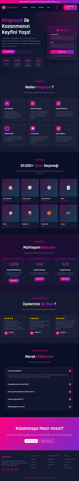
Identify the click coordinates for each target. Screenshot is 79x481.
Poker (49, 467)
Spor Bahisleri (51, 465)
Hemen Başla (8, 51)
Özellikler (24, 7)
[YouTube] (16, 469)
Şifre (51, 42)
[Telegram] (11, 469)
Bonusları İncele (46, 441)
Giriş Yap (57, 7)
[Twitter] (3, 469)
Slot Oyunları (51, 459)
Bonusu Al (14, 280)
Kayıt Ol (33, 462)
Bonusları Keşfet (24, 51)
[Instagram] (7, 469)
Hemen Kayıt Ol (67, 56)
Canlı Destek (67, 462)
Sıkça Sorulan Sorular (69, 459)
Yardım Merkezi (68, 467)
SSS (48, 7)
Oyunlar (33, 7)
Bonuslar (41, 7)
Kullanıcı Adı (54, 34)
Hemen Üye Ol (70, 7)
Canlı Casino (51, 462)
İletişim (66, 465)
